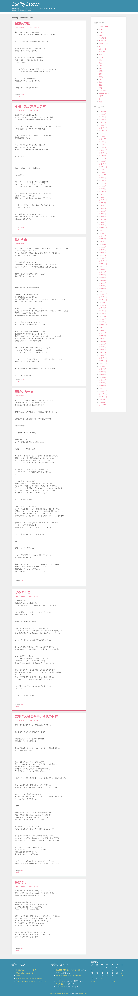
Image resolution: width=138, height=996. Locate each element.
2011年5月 (102, 181)
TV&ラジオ (102, 38)
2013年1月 (102, 147)
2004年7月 (102, 405)
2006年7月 (102, 338)
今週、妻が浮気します (30, 106)
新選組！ (102, 71)
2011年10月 (103, 169)
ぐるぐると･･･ (25, 592)
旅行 (100, 74)
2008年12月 (103, 261)
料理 (100, 68)
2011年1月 (102, 192)
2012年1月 (102, 164)
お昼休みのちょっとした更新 (26, 970)
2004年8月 (102, 402)
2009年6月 (102, 244)
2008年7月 (102, 275)
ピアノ (101, 57)
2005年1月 (102, 388)
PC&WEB (102, 32)
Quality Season (26, 4)
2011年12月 (103, 167)
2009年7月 (102, 241)
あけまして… (24, 882)
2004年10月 (103, 397)
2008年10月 (103, 266)
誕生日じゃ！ (60, 987)
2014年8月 (102, 111)
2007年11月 (103, 297)
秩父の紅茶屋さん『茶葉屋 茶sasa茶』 (29, 978)
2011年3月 (102, 186)
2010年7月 (102, 208)
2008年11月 (103, 264)
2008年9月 (102, 269)
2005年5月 (102, 377)
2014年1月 (102, 125)
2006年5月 (102, 344)
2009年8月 (102, 239)
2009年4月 (102, 250)
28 (122, 976)
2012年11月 (103, 153)
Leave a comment (34, 28)
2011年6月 (102, 178)
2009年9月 (102, 236)
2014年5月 (102, 117)
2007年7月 (102, 305)
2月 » (113, 981)
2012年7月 (102, 158)
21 (122, 973)
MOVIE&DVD (103, 27)
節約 (100, 88)
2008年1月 (102, 291)
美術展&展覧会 (104, 93)
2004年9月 (102, 399)
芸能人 (101, 96)
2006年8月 (102, 336)
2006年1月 (102, 355)
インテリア (102, 41)
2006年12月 (103, 325)
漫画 (100, 82)
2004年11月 (103, 394)
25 (107, 976)
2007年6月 (102, 308)
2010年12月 (103, 194)
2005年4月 (102, 380)
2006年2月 (102, 352)
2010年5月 (102, 214)
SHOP (101, 35)
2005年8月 (102, 369)
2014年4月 (102, 120)
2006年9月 (102, 333)
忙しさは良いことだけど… (25, 973)
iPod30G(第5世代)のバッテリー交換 (68, 970)
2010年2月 (102, 222)
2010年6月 (102, 211)
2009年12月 (103, 228)
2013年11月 (103, 131)
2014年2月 (102, 122)
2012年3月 (102, 161)
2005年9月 (102, 366)
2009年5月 (102, 247)
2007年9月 (102, 302)
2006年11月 (103, 327)
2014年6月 (102, 114)
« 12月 (93, 981)
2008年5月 (102, 280)
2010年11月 (103, 197)
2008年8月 (102, 272)
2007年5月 (102, 311)
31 (102, 979)
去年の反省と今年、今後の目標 (36, 716)
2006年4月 (102, 347)
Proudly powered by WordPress (59, 993)
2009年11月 (103, 230)
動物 (100, 60)
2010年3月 (102, 219)
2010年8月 (102, 205)
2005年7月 (102, 372)
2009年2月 (102, 255)
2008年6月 (102, 278)
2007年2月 (102, 319)
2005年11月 (103, 361)
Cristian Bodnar (83, 993)
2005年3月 (102, 383)
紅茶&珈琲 (102, 90)
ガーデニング (103, 43)
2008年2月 (102, 289)
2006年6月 (102, 341)
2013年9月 (102, 136)
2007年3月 (102, 316)
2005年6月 (102, 375)
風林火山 (21, 239)
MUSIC (101, 29)
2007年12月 (103, 294)
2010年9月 (102, 203)
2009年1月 (102, 258)
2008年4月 (102, 283)
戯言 (22, 704)
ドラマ (22, 94)
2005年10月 (103, 363)
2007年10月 (103, 300)
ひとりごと (20, 975)
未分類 (101, 77)
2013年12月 (103, 128)
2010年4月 (102, 217)
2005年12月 (103, 358)
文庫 (100, 66)
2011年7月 (102, 175)
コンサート (102, 49)
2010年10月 (103, 200)
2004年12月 (103, 391)
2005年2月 (102, 386)
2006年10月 (103, 330)
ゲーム (101, 46)
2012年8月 (102, 156)
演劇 (100, 79)
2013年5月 (102, 142)
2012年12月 (103, 150)
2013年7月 (102, 139)
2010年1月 (102, 225)
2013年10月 (103, 133)
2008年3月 (102, 286)
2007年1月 (102, 322)
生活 (100, 85)
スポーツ (102, 52)
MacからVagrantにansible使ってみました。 (31, 981)
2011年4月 (102, 183)
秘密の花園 (22, 23)
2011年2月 (102, 189)
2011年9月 (102, 172)
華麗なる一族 (24, 391)
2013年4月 (102, 144)
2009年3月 (102, 253)
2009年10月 (103, 233)
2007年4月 (102, 314)
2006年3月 (102, 350)
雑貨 (100, 102)
